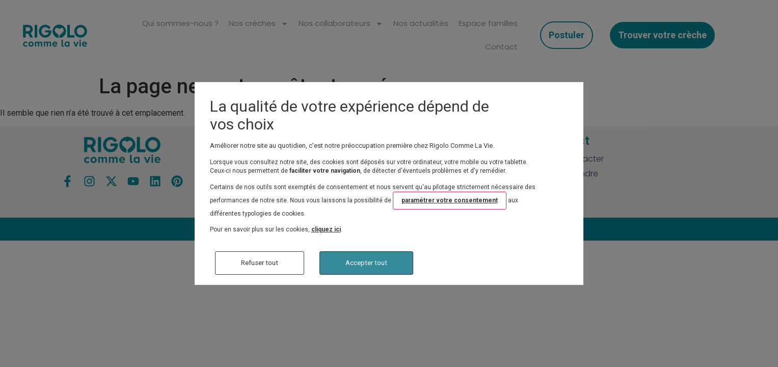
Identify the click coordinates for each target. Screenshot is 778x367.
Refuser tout (259, 263)
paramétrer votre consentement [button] (449, 200)
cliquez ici (326, 229)
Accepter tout (366, 263)
